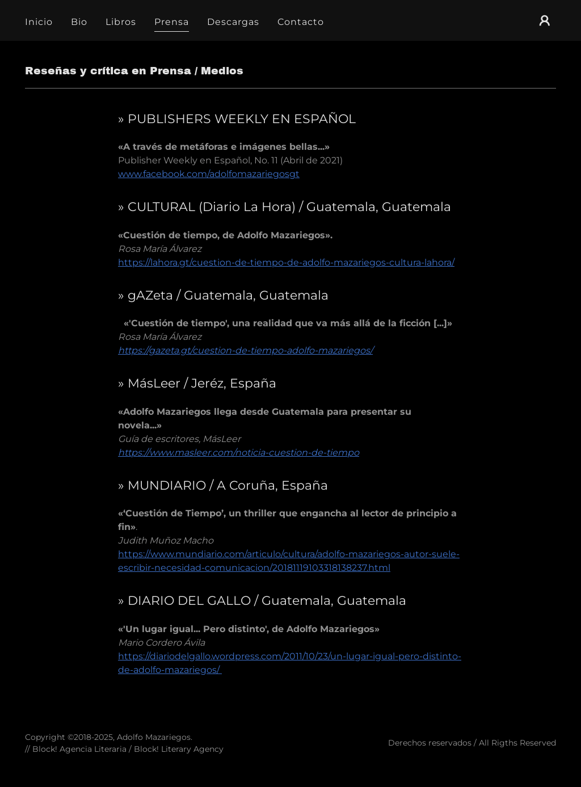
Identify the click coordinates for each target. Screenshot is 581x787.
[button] (544, 20)
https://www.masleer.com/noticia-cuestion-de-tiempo (238, 452)
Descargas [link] (233, 21)
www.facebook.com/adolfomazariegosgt (209, 174)
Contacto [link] (300, 21)
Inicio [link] (39, 21)
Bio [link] (79, 21)
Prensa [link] (171, 21)
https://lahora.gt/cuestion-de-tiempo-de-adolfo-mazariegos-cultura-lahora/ (286, 262)
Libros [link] (121, 21)
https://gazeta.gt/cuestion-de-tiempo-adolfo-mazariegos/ (245, 350)
